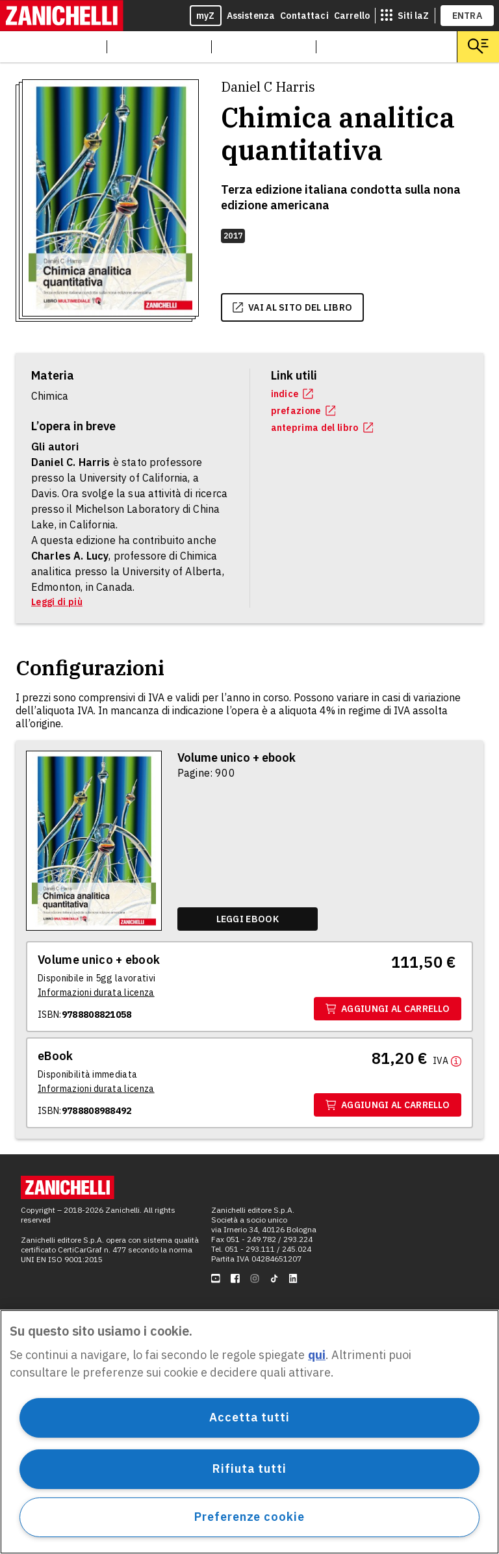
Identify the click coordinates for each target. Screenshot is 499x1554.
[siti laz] (405, 15)
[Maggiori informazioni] (447, 1060)
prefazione (303, 411)
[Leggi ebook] (247, 919)
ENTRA (467, 15)
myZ (205, 15)
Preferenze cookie (249, 1516)
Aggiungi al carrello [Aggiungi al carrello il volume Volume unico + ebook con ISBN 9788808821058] (388, 1009)
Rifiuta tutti (249, 1468)
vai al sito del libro (292, 307)
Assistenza (251, 15)
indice (292, 394)
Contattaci (304, 15)
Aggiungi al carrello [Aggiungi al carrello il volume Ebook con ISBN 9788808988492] (388, 1105)
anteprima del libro (322, 428)
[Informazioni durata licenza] (96, 992)
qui (317, 1354)
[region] (249, 1432)
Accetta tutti (249, 1417)
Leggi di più (57, 602)
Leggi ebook (247, 919)
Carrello (352, 15)
